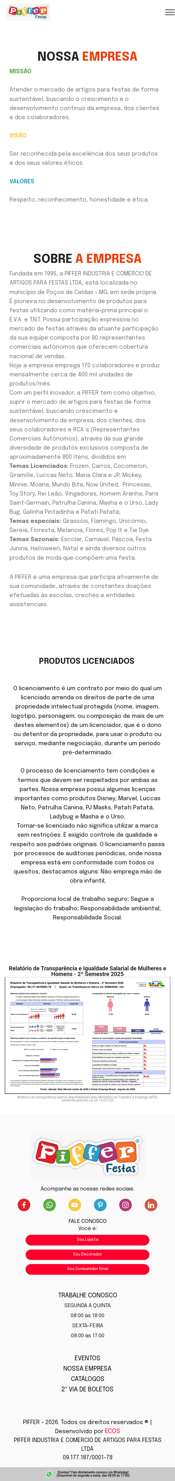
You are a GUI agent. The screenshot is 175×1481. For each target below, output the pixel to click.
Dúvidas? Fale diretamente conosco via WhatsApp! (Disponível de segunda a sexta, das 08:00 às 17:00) (93, 1474)
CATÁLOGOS (87, 1379)
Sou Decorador (87, 1254)
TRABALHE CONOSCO (87, 1295)
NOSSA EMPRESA (87, 1369)
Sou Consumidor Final (87, 1269)
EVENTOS (87, 1358)
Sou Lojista (87, 1240)
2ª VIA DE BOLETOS (87, 1389)
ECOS (112, 1431)
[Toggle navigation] (170, 12)
